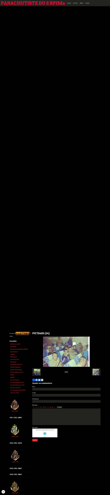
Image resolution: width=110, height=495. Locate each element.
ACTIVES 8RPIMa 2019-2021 (17, 382)
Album (81, 3)
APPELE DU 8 (13, 357)
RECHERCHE (13, 346)
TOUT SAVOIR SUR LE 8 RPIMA (17, 390)
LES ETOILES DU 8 (14, 359)
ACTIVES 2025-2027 (15, 344)
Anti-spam (35, 427)
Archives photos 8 (14, 380)
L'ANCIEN (12, 354)
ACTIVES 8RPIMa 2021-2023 (17, 385)
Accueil (69, 3)
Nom (33, 386)
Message (34, 405)
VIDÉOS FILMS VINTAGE (16, 369)
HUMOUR (12, 377)
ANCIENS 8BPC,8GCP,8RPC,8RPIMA (19, 349)
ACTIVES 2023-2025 (15, 387)
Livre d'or (75, 3)
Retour (66, 372)
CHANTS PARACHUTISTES (16, 372)
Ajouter (35, 440)
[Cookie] (3, 492)
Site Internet (35, 399)
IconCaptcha (44, 436)
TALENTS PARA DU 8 (15, 367)
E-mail (34, 392)
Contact (87, 3)
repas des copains (14, 392)
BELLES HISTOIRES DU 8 (16, 364)
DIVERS (12, 374)
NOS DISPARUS (14, 351)
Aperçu (59, 407)
